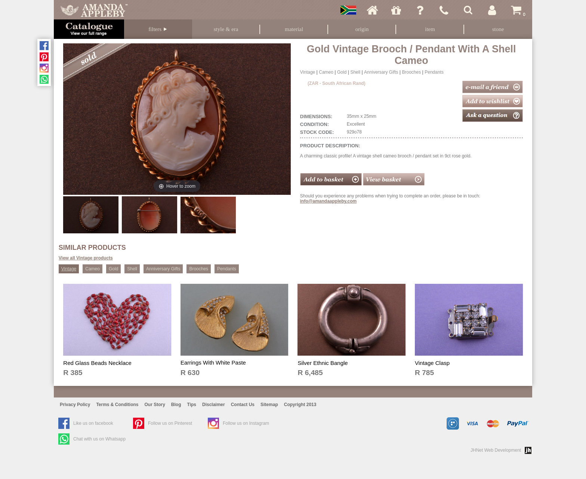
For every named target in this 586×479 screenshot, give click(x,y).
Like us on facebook (93, 423)
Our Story (155, 404)
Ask (420, 10)
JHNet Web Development (496, 450)
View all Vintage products (86, 258)
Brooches (411, 72)
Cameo (326, 72)
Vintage (307, 72)
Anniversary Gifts (381, 72)
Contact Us (243, 404)
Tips (191, 404)
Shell (355, 72)
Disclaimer (213, 404)
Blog (176, 404)
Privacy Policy (75, 404)
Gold (341, 72)
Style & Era (226, 29)
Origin (362, 29)
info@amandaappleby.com (328, 201)
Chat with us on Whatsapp (99, 439)
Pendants (434, 72)
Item (430, 29)
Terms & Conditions (117, 404)
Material (294, 29)
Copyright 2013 (300, 404)
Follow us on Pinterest (170, 423)
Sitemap (269, 404)
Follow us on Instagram (246, 423)
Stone (498, 29)
